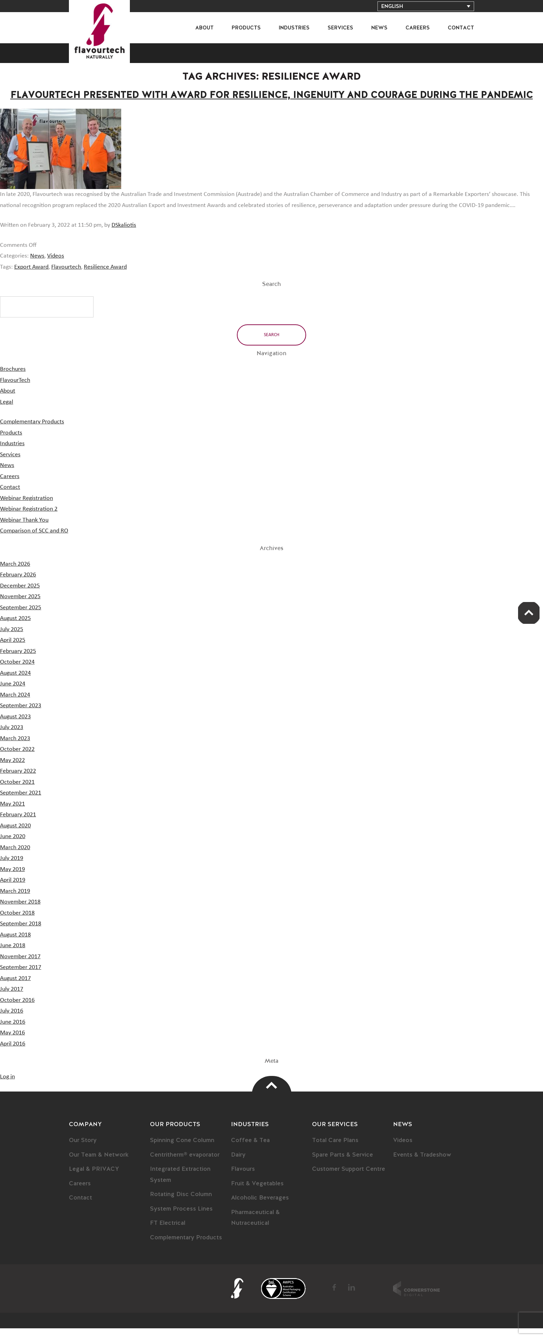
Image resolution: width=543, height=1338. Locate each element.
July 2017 (11, 999)
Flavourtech (66, 276)
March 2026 (15, 574)
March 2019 (15, 901)
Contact (461, 27)
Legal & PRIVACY (95, 1179)
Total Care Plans (336, 1150)
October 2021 (17, 792)
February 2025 (18, 661)
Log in (7, 1086)
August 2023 (15, 726)
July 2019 (11, 868)
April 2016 (12, 1053)
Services (340, 27)
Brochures (13, 379)
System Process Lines (182, 1218)
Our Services (335, 1134)
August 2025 (15, 628)
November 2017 (20, 966)
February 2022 (18, 781)
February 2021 (18, 824)
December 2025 (20, 595)
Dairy (239, 1164)
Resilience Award (105, 276)
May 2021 (12, 813)
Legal (6, 411)
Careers (418, 27)
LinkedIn (351, 1297)
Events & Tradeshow (423, 1164)
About (204, 27)
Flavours (244, 1179)
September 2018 (20, 933)
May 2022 (12, 770)
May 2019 (12, 879)
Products (246, 27)
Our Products (175, 1134)
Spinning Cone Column (183, 1150)
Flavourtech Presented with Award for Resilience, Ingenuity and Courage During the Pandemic (271, 100)
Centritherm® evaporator (186, 1164)
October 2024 (17, 671)
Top (272, 1095)
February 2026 (18, 584)
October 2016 (17, 1010)
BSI (283, 1298)
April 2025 (12, 650)
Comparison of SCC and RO (34, 540)
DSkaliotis (124, 235)
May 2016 (12, 1042)
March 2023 (15, 748)
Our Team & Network (100, 1164)
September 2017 (20, 977)
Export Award (31, 276)
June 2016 (12, 1032)
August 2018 (15, 944)
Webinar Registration (26, 508)
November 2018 (20, 911)
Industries (294, 27)
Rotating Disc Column (182, 1204)
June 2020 (12, 846)
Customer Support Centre (349, 1179)
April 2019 (12, 890)
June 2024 (12, 693)
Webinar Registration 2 (28, 518)
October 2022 (17, 759)
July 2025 (11, 639)
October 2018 (17, 922)
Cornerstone (416, 1298)
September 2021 (20, 802)
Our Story (83, 1150)
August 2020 (15, 835)
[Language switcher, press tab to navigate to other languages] (425, 6)
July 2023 (11, 737)
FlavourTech (104, 36)
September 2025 (20, 617)
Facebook (334, 1297)
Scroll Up (527, 614)
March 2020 (15, 857)
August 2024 (15, 683)
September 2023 (20, 715)
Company (85, 1134)
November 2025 (20, 606)
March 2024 (15, 704)
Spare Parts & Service (343, 1164)
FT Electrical (169, 1233)
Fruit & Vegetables (258, 1193)
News (379, 27)
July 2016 (11, 1020)
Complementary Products (32, 431)
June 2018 (12, 955)
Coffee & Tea (250, 1150)
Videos (55, 265)
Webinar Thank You (24, 530)
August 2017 (15, 988)
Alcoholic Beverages (261, 1207)
